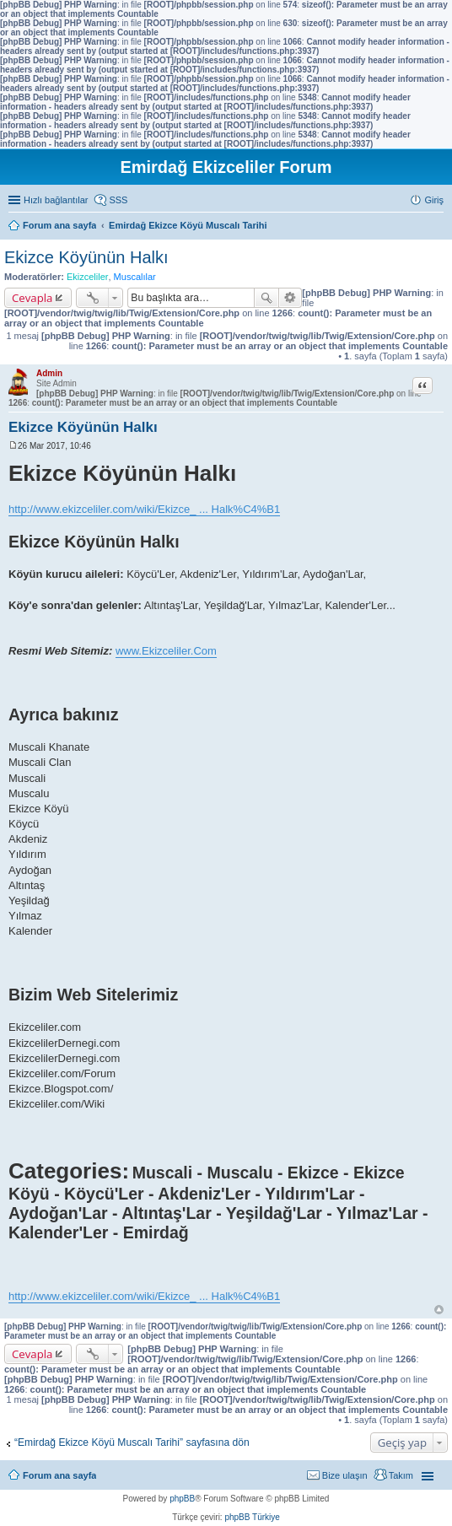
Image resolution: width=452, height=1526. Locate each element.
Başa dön (439, 1309)
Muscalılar (135, 277)
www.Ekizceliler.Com (166, 650)
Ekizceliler (88, 277)
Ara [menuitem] (439, 227)
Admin (49, 373)
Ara (266, 298)
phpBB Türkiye (251, 1517)
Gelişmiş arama (290, 298)
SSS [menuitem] (118, 200)
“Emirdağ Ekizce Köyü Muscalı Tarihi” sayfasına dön (132, 1442)
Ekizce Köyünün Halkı (86, 257)
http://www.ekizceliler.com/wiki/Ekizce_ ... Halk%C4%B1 (144, 509)
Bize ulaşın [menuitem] (345, 1475)
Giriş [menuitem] (434, 200)
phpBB (182, 1498)
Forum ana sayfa (59, 1475)
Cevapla (32, 297)
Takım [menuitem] (401, 1475)
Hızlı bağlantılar (56, 200)
